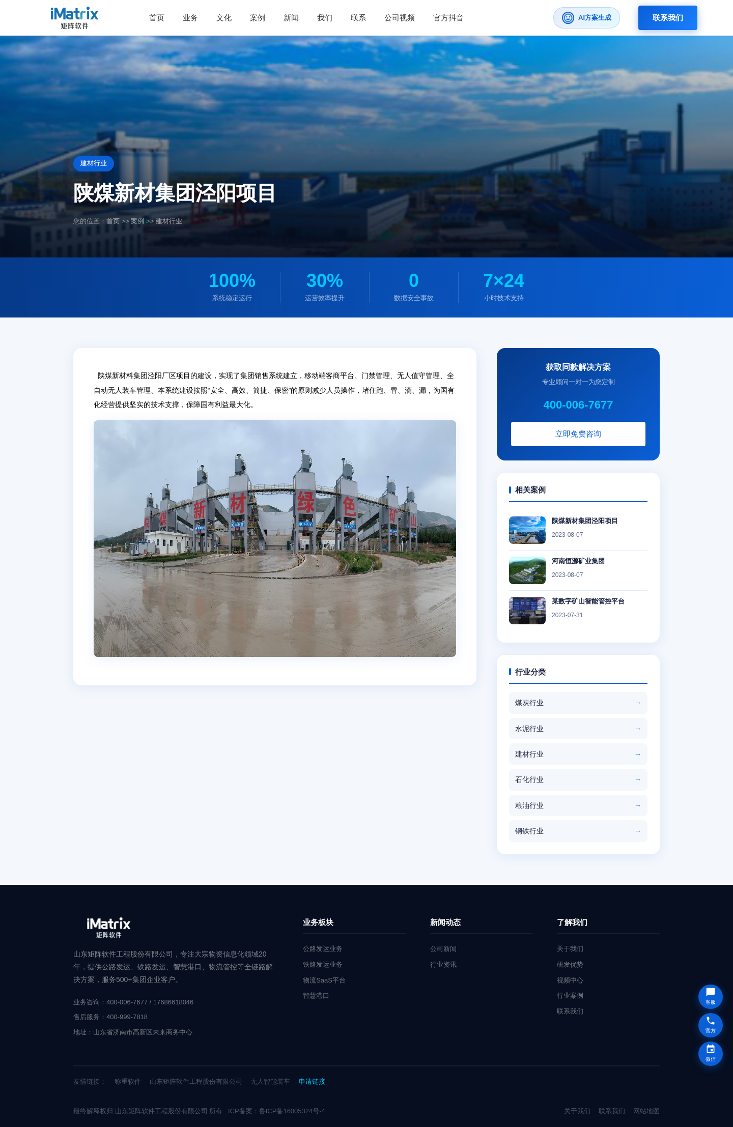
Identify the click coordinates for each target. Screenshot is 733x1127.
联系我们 (668, 17)
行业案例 (570, 995)
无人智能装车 (270, 1081)
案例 (137, 221)
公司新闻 (443, 948)
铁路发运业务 (323, 964)
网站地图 (646, 1111)
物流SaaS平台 (324, 980)
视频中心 (570, 980)
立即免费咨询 (582, 433)
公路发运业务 (323, 948)
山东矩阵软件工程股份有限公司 (196, 1081)
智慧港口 (316, 995)
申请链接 (312, 1081)
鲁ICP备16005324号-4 (292, 1111)
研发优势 (570, 964)
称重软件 (128, 1081)
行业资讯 (443, 964)
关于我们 (570, 948)
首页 (113, 221)
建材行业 (169, 221)
